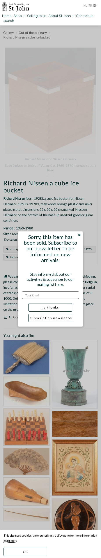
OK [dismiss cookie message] (25, 552)
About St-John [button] (61, 16)
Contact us (84, 16)
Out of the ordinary (33, 33)
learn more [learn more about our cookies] (10, 540)
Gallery (8, 33)
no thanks (50, 307)
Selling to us (36, 16)
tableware (15, 257)
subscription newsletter (51, 318)
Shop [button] (19, 16)
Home (6, 16)
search (9, 21)
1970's (86, 249)
